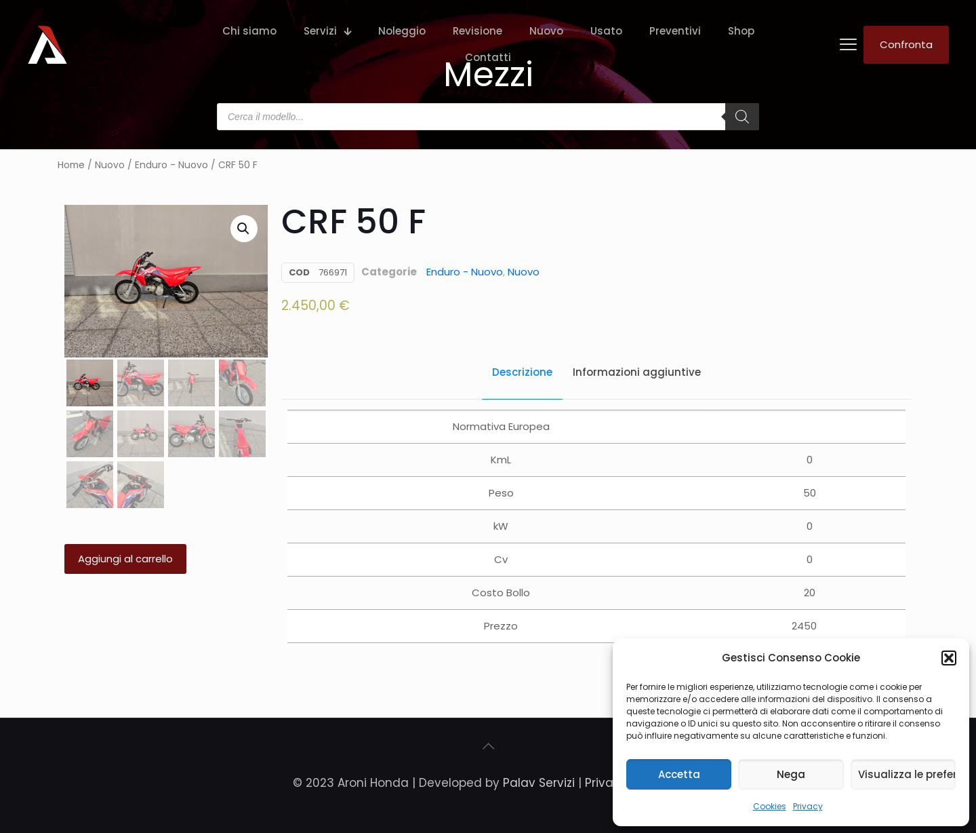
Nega (791, 774)
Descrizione (522, 372)
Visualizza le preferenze (907, 774)
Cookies (769, 806)
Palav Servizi (539, 783)
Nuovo (110, 165)
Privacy (808, 806)
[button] (949, 658)
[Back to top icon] (488, 746)
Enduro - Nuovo (171, 165)
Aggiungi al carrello (125, 558)
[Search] (742, 116)
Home (71, 165)
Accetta (679, 774)
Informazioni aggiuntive (637, 372)
